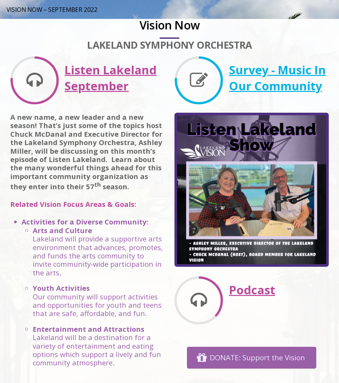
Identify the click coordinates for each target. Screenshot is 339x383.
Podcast (252, 290)
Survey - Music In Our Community (277, 78)
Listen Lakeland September (110, 78)
